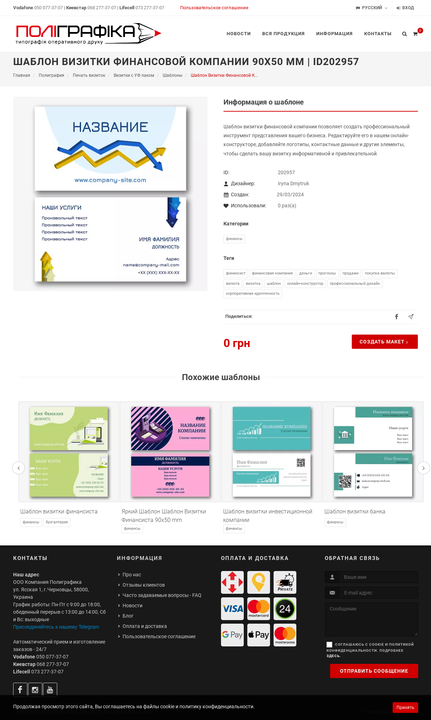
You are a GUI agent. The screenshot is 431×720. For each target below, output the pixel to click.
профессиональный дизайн (355, 283)
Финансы (234, 238)
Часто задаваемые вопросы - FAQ (162, 595)
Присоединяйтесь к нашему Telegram (56, 627)
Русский (372, 8)
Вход (405, 8)
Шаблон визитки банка (355, 511)
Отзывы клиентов (144, 585)
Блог (128, 616)
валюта (232, 283)
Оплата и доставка (145, 626)
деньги (305, 273)
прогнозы (327, 273)
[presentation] (18, 468)
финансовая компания (272, 273)
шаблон (274, 283)
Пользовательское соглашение (214, 7)
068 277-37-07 (101, 7)
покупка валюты (380, 273)
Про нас (132, 574)
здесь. (334, 656)
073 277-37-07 (149, 7)
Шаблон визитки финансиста (59, 511)
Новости (132, 605)
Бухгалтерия (57, 522)
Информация (139, 558)
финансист (236, 273)
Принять (405, 707)
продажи (351, 273)
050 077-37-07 (48, 7)
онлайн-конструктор (305, 283)
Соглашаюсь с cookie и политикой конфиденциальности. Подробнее (370, 650)
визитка (253, 283)
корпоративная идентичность (253, 293)
